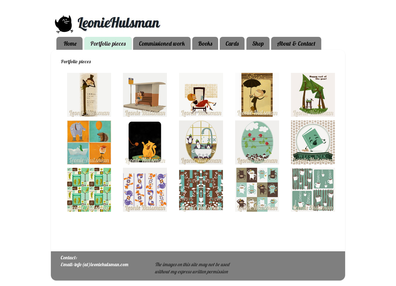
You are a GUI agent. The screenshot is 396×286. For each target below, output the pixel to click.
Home (70, 43)
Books (205, 43)
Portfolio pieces (108, 43)
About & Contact (296, 43)
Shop (258, 43)
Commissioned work (162, 43)
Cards (232, 43)
